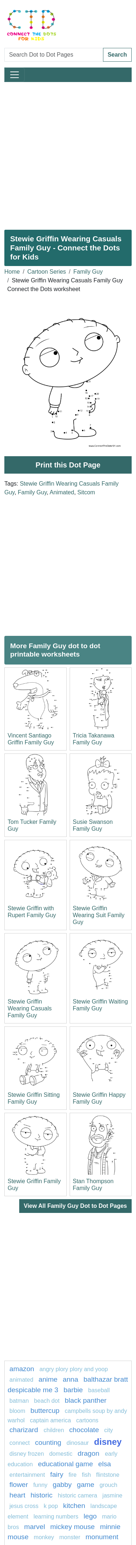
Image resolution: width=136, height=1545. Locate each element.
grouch (108, 1485)
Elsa (104, 1464)
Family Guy (88, 272)
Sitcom (86, 492)
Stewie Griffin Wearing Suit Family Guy (99, 915)
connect (19, 1443)
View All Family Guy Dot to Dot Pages (75, 1206)
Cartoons (87, 1420)
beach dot (46, 1401)
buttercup (44, 1410)
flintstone (107, 1475)
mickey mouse (72, 1526)
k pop (51, 1506)
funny (40, 1485)
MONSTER (70, 1537)
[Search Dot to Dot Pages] (53, 55)
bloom (17, 1411)
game (85, 1484)
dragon (89, 1453)
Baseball (99, 1390)
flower (18, 1484)
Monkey (44, 1537)
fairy (56, 1474)
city (108, 1430)
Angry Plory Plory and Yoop (74, 1369)
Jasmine (112, 1495)
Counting (48, 1442)
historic (41, 1495)
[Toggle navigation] (14, 75)
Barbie (73, 1390)
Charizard (24, 1430)
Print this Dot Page (68, 465)
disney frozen (26, 1454)
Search (117, 55)
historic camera (77, 1495)
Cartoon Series (46, 272)
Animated (62, 492)
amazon (21, 1369)
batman (19, 1401)
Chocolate (84, 1430)
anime (47, 1379)
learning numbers (55, 1516)
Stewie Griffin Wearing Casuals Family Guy (30, 1008)
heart (17, 1495)
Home (12, 272)
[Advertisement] (68, 153)
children (54, 1430)
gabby (62, 1484)
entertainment (27, 1475)
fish (86, 1475)
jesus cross (23, 1506)
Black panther (86, 1400)
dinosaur (79, 1443)
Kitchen (74, 1505)
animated (21, 1380)
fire (73, 1475)
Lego (89, 1516)
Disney (107, 1442)
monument (102, 1537)
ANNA (70, 1379)
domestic (61, 1454)
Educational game (65, 1464)
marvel (34, 1526)
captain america (50, 1420)
